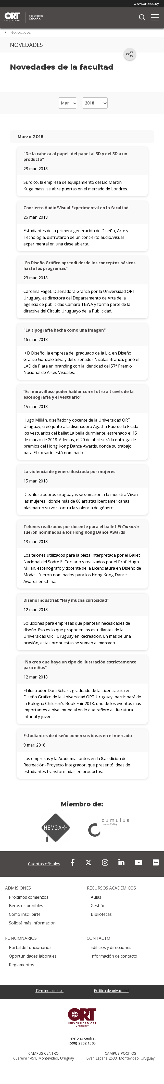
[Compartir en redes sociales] (130, 54)
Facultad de (57, 13)
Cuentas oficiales (44, 864)
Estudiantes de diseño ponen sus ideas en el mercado (77, 735)
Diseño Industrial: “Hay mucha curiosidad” (66, 600)
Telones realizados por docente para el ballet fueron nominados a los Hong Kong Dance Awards (81, 529)
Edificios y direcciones (111, 947)
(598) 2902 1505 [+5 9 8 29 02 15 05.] (82, 1043)
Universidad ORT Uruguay (82, 1017)
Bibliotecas (101, 914)
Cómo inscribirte (25, 914)
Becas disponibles (26, 905)
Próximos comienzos (28, 897)
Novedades (20, 32)
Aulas (96, 897)
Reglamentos (21, 965)
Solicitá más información (32, 923)
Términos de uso (49, 990)
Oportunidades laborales (33, 956)
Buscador (142, 17)
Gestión (98, 905)
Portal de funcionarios (30, 947)
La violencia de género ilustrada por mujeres (69, 471)
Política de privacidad (111, 990)
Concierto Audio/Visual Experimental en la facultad (76, 208)
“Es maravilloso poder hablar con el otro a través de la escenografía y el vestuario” (78, 394)
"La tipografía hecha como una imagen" (64, 330)
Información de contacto (114, 956)
